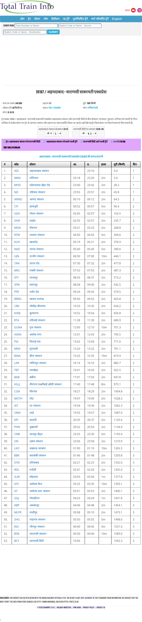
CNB (17, 434)
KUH (17, 242)
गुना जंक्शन (35, 327)
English (117, 18)
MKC (17, 270)
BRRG (17, 299)
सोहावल (34, 477)
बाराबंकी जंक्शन (38, 455)
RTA (16, 320)
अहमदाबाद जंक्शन (39, 171)
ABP (16, 505)
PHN (17, 427)
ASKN (17, 334)
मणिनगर (34, 178)
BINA (17, 356)
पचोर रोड (34, 292)
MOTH (18, 398)
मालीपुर (33, 512)
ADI (16, 171)
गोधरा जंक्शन (36, 213)
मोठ (32, 398)
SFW (17, 285)
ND (16, 192)
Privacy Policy (89, 607)
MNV (17, 349)
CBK (16, 306)
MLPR (17, 512)
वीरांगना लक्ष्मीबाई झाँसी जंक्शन (45, 384)
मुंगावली (34, 349)
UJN (16, 256)
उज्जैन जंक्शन (37, 256)
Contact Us (101, 607)
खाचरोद (34, 242)
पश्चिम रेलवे (93, 107)
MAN (17, 178)
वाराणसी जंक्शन (38, 534)
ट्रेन (29, 18)
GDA (17, 213)
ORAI (17, 413)
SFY (16, 277)
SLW (17, 477)
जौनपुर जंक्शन (37, 526)
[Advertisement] (71, 60)
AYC (16, 484)
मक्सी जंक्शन (36, 270)
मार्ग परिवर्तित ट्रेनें (99, 18)
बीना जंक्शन (36, 356)
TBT (16, 370)
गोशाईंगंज (34, 498)
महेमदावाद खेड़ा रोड (40, 185)
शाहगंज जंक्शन (37, 519)
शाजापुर (34, 277)
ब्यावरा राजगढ (37, 299)
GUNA (18, 327)
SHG (17, 519)
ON (16, 441)
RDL (16, 470)
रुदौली (33, 470)
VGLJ (17, 384)
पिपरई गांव (35, 341)
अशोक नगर (35, 334)
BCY (16, 541)
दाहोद (33, 220)
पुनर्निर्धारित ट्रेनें (80, 18)
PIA (16, 341)
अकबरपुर (34, 505)
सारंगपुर (34, 285)
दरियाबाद (34, 462)
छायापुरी (34, 206)
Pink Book (77, 607)
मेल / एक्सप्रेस (55, 107)
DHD (17, 220)
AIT (16, 405)
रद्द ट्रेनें (66, 18)
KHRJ (17, 313)
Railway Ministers (64, 607)
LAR (16, 363)
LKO (17, 448)
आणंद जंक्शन (37, 199)
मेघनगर (33, 228)
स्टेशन (37, 18)
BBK (16, 455)
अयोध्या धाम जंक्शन (40, 491)
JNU (16, 526)
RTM (17, 235)
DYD (17, 462)
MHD (17, 185)
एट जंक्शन (35, 405)
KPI (16, 420)
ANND (18, 199)
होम (22, 18)
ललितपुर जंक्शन (38, 363)
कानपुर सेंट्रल (36, 434)
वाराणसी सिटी (37, 541)
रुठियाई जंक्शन (37, 320)
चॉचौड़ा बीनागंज (37, 306)
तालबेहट (34, 370)
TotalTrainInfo (44, 607)
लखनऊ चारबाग (38, 448)
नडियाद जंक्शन (37, 192)
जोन (46, 18)
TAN (17, 263)
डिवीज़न (55, 18)
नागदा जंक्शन (37, 249)
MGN (17, 228)
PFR (16, 292)
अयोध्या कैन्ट (36, 484)
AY (15, 491)
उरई (32, 413)
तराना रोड (34, 263)
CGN (17, 391)
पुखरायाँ (34, 427)
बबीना (33, 377)
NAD (17, 249)
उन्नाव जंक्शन (36, 441)
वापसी (118, 141)
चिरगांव (33, 391)
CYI (16, 206)
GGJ (16, 498)
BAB (17, 377)
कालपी (33, 420)
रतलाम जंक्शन (37, 235)
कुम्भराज (34, 313)
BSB (16, 534)
